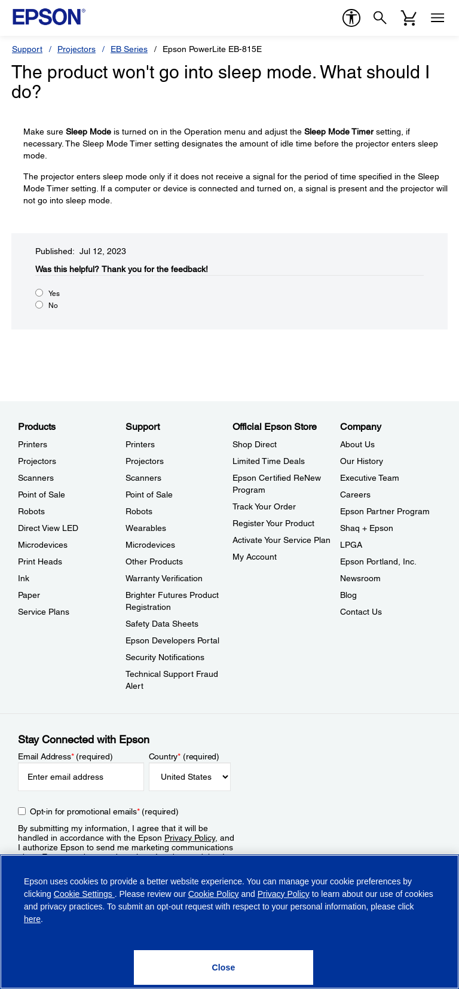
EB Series (129, 49)
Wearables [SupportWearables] (146, 528)
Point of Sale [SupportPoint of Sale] (149, 494)
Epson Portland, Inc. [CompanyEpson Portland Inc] (378, 561)
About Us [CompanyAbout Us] (357, 444)
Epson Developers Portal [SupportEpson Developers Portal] (172, 640)
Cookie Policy (213, 894)
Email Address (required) (65, 756)
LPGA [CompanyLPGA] (351, 545)
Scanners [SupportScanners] (143, 478)
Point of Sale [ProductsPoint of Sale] (41, 494)
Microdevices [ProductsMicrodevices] (43, 545)
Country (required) (184, 756)
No (53, 305)
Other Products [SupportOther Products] (154, 561)
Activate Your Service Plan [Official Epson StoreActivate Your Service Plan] (281, 540)
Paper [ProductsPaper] (29, 595)
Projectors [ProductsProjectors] (37, 461)
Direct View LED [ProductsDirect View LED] (48, 528)
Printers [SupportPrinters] (140, 444)
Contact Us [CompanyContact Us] (361, 611)
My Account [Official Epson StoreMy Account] (254, 556)
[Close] (223, 967)
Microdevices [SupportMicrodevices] (150, 545)
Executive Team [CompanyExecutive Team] (369, 478)
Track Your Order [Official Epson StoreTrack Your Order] (264, 506)
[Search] (380, 18)
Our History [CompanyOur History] (361, 461)
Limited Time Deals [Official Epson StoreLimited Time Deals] (268, 461)
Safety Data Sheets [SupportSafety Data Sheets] (162, 623)
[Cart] (408, 18)
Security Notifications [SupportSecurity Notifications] (165, 657)
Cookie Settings (84, 894)
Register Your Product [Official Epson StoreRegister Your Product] (273, 523)
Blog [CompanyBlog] (348, 595)
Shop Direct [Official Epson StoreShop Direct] (254, 444)
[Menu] (437, 18)
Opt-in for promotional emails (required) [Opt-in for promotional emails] (104, 811)
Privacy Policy (189, 838)
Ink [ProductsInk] (23, 578)
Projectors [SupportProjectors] (145, 461)
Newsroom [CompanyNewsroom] (360, 578)
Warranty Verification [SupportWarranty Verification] (164, 578)
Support (27, 49)
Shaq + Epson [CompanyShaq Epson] (366, 528)
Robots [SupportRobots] (139, 511)
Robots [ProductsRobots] (31, 511)
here (32, 919)
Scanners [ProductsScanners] (36, 478)
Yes (54, 293)
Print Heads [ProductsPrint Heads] (40, 561)
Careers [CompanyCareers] (355, 494)
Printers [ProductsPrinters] (32, 444)
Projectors (76, 49)
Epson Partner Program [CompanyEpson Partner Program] (385, 511)
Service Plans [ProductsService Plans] (43, 611)
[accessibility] (351, 18)
